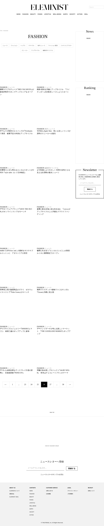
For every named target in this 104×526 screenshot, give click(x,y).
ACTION (80, 14)
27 (50, 384)
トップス (23, 45)
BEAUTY (33, 14)
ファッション (14, 45)
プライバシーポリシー (73, 490)
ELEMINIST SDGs (13, 496)
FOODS (40, 14)
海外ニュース (41, 45)
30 (63, 384)
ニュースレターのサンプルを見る (90, 194)
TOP (1, 30)
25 (38, 384)
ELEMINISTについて (14, 490)
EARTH (65, 14)
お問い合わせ (49, 490)
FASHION (25, 14)
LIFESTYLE (47, 14)
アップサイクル (35, 50)
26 (44, 384)
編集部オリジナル (48, 50)
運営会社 (11, 493)
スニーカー (25, 50)
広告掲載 (48, 493)
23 (25, 384)
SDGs (86, 14)
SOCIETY (72, 14)
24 (31, 384)
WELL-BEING (57, 14)
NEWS (19, 14)
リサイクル (31, 45)
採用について (91, 490)
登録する (90, 189)
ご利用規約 (70, 493)
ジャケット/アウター (66, 45)
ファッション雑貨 (53, 45)
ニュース (5, 45)
